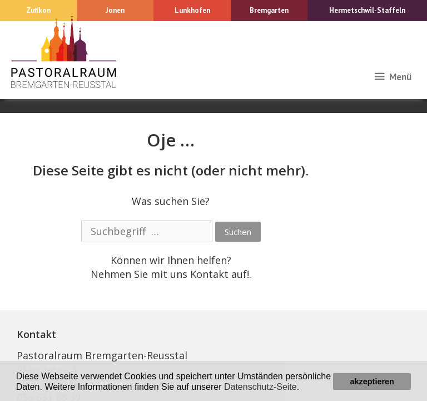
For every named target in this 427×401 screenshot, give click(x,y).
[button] (303, 387)
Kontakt (209, 274)
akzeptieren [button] (372, 381)
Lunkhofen (192, 10)
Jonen (115, 10)
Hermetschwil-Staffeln (367, 10)
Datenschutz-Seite (260, 387)
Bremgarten (269, 10)
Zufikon (38, 10)
